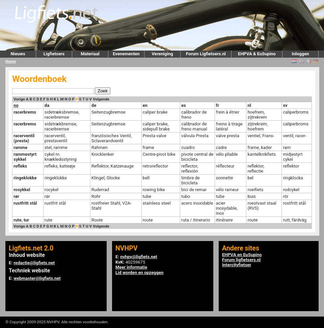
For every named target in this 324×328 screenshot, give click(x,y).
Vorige (19, 99)
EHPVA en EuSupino (242, 254)
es (183, 105)
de (93, 105)
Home (10, 61)
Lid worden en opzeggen (139, 272)
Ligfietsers (54, 53)
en (145, 105)
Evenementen (126, 53)
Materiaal (90, 53)
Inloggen (300, 53)
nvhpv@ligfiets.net (138, 256)
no (16, 105)
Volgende (101, 99)
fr (217, 105)
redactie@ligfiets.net (34, 262)
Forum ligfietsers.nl (241, 259)
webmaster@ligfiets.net (37, 278)
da (47, 105)
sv (285, 105)
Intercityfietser (236, 264)
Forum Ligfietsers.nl (206, 53)
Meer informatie (131, 267)
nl (249, 105)
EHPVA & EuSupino (257, 53)
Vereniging (162, 53)
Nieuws (17, 53)
